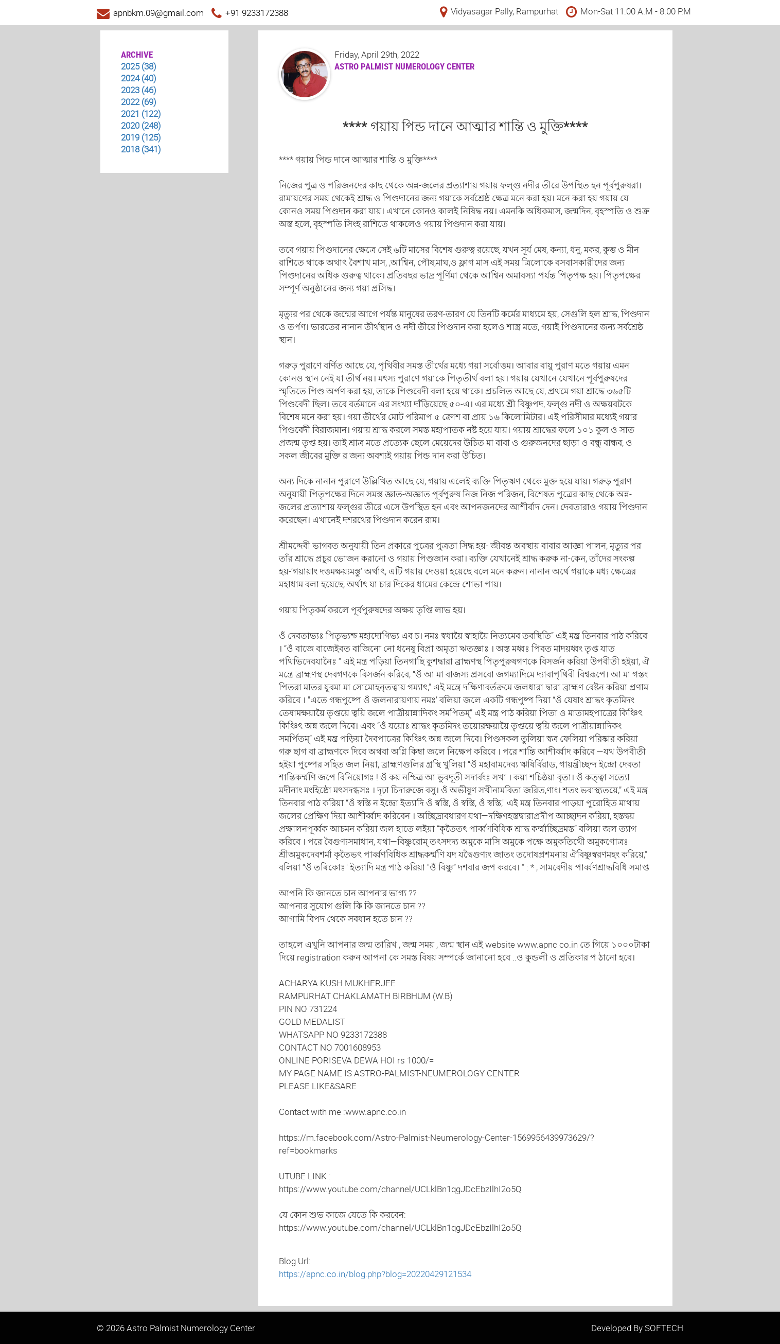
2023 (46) (138, 90)
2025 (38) (138, 66)
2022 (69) (138, 102)
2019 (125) (141, 137)
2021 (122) (141, 113)
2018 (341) (141, 149)
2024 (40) (138, 78)
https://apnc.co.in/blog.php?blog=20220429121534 (375, 1274)
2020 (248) (141, 125)
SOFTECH (664, 1328)
